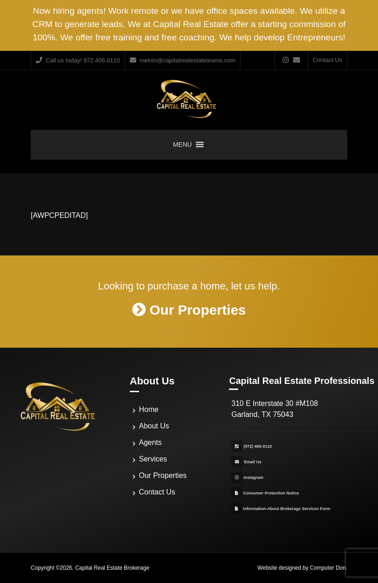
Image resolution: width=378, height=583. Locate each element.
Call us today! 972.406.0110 (78, 60)
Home (149, 409)
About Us (154, 426)
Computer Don (328, 568)
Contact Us (327, 59)
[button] (182, 145)
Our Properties (163, 475)
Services (153, 459)
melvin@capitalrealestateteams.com (183, 60)
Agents (150, 442)
